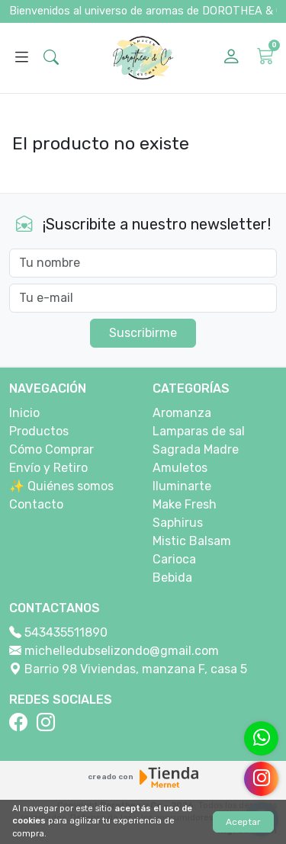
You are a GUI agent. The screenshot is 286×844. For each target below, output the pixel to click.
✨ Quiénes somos (61, 486)
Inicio (24, 413)
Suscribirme (143, 333)
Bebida (172, 577)
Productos (39, 431)
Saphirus (178, 522)
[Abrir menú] (21, 58)
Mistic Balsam (192, 541)
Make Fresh (185, 504)
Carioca (174, 559)
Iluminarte (182, 486)
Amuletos (180, 468)
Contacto (36, 504)
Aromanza (182, 413)
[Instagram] (49, 722)
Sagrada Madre (196, 449)
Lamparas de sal (199, 431)
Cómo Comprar (51, 449)
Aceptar (243, 822)
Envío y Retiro (48, 468)
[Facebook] (21, 722)
